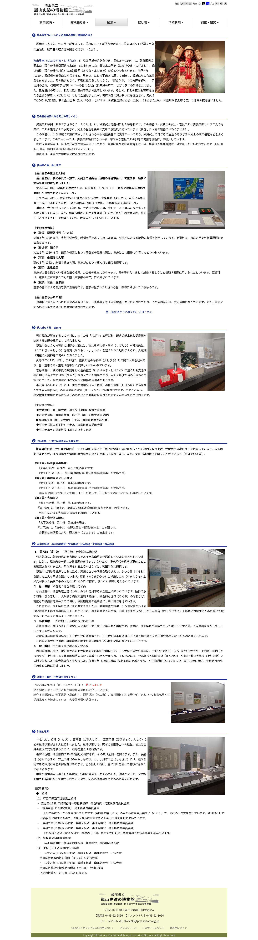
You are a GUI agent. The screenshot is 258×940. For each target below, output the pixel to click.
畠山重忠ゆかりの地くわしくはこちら (129, 312)
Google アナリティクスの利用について (92, 927)
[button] (47, 22)
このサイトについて (153, 927)
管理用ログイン (178, 927)
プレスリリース (128, 927)
